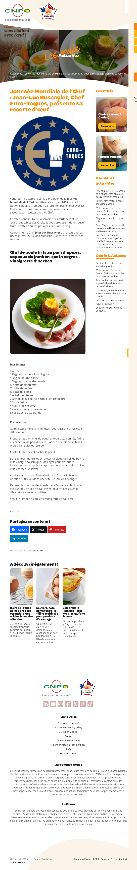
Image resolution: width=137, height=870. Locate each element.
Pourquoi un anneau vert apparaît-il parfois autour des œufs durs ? (109, 283)
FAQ (68, 749)
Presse (68, 736)
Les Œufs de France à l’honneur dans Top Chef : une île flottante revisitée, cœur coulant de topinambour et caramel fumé (110, 243)
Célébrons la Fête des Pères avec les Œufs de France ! (74, 612)
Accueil (14, 73)
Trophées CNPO (68, 753)
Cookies (105, 858)
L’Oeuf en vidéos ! (68, 731)
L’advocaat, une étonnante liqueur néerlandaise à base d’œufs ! (111, 293)
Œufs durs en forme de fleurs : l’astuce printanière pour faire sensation (110, 211)
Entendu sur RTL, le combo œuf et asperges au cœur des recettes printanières (110, 193)
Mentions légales (82, 858)
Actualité (25, 73)
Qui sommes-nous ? (68, 723)
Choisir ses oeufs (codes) (68, 727)
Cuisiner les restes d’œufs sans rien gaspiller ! (109, 202)
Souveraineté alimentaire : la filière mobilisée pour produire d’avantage (47, 614)
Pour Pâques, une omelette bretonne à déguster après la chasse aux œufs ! (110, 228)
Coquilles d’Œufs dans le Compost (109, 309)
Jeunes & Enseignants (68, 740)
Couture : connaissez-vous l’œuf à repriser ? (110, 302)
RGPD (96, 858)
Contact (123, 858)
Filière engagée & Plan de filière (68, 744)
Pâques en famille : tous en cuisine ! (110, 220)
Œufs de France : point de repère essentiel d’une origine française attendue (21, 614)
